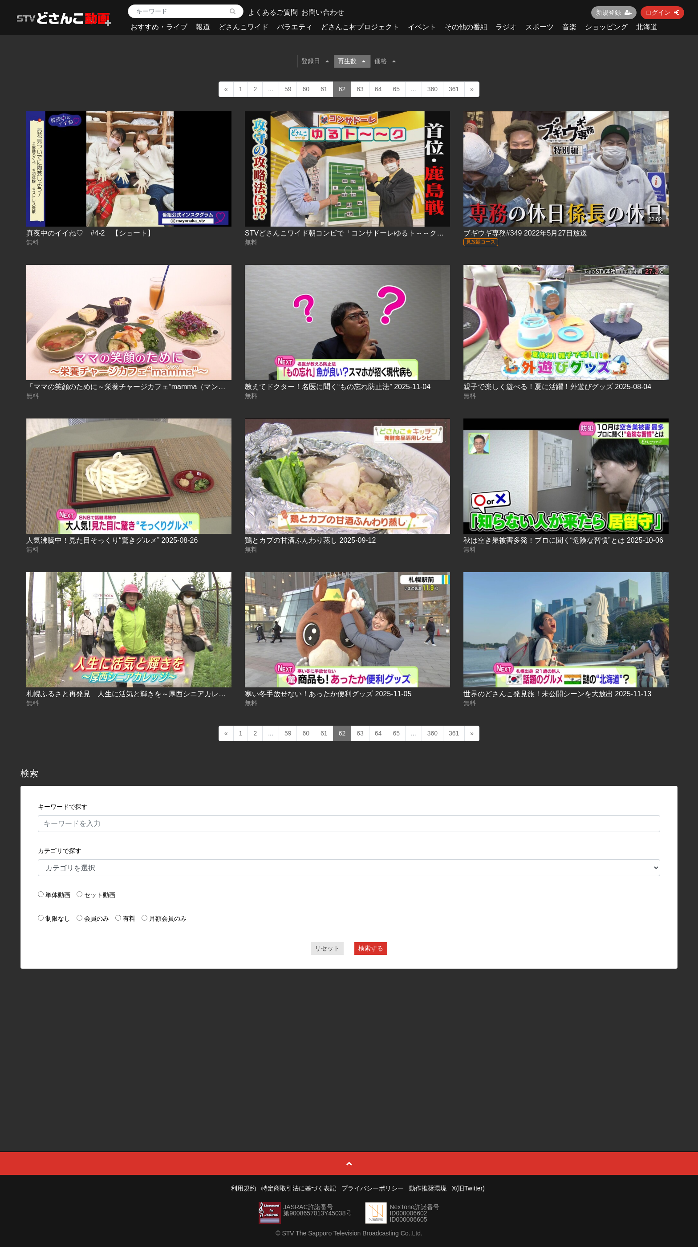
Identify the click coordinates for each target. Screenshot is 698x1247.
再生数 (351, 61)
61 (324, 89)
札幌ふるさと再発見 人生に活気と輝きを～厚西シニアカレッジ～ (133, 694)
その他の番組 (466, 27)
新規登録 (614, 12)
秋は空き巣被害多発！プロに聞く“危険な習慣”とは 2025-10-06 (563, 540)
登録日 (315, 61)
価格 (385, 61)
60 (305, 89)
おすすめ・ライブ (158, 27)
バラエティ (294, 27)
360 (432, 89)
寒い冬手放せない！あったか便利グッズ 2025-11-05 (328, 694)
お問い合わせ (322, 12)
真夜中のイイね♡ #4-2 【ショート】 (90, 233)
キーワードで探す (63, 806)
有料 (129, 918)
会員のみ (96, 918)
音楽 (569, 27)
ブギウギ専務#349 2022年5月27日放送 (525, 233)
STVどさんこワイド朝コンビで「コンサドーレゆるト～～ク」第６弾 (355, 233)
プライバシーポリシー (372, 1188)
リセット (327, 948)
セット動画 (99, 894)
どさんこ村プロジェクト (360, 27)
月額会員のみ (168, 918)
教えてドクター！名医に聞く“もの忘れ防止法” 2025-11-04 (337, 386)
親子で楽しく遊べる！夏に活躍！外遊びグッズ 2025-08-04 (557, 386)
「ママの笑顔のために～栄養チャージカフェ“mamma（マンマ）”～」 (137, 386)
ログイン (662, 12)
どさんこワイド (243, 27)
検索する (370, 948)
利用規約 (243, 1188)
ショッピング (606, 27)
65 (396, 89)
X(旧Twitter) (468, 1188)
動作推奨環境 (427, 1188)
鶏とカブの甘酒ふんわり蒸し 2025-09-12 (310, 540)
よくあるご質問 (273, 12)
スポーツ (539, 27)
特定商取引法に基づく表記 (298, 1188)
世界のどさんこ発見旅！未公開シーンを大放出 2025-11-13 (557, 694)
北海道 (646, 27)
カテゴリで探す (59, 850)
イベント (422, 27)
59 (288, 89)
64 (378, 89)
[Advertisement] (349, 1040)
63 (360, 89)
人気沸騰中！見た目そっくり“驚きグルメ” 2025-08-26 (112, 540)
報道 (203, 27)
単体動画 (57, 894)
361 (454, 89)
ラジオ (506, 27)
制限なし (57, 918)
